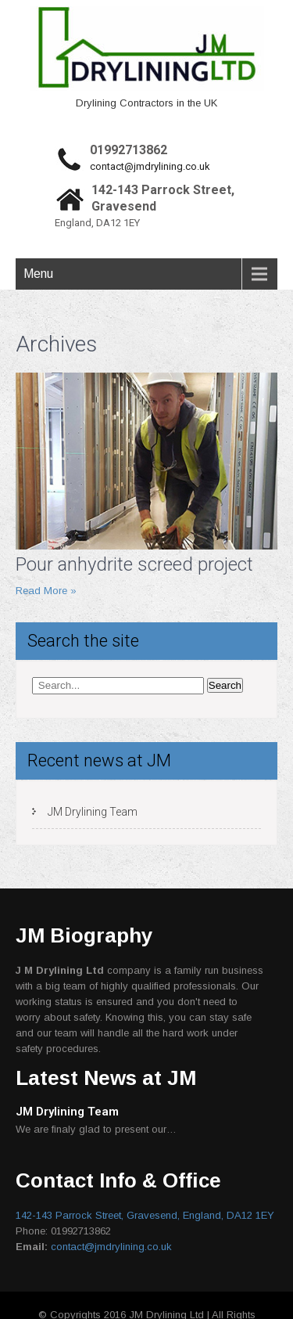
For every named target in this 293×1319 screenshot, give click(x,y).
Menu (38, 273)
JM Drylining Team (93, 811)
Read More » (46, 590)
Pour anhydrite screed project (134, 564)
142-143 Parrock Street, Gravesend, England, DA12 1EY (145, 1215)
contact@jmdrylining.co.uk (150, 166)
